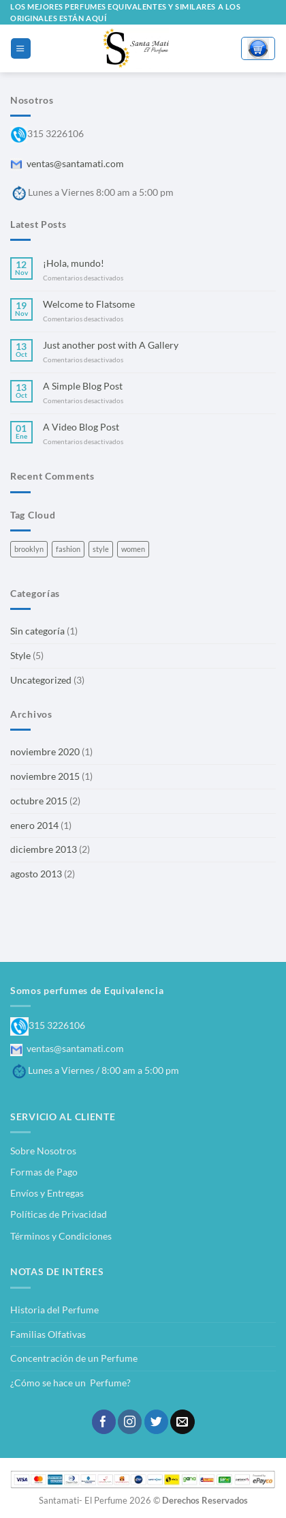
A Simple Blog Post (83, 386)
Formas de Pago (44, 1172)
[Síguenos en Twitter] (156, 1422)
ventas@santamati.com (67, 163)
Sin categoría (37, 631)
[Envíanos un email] (182, 1422)
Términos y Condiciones (61, 1236)
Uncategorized (41, 680)
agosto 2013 (36, 873)
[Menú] (20, 48)
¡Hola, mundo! (73, 263)
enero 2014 (34, 825)
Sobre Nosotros (43, 1150)
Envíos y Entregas (47, 1193)
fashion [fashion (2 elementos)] (68, 548)
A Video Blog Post (81, 427)
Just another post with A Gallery (110, 345)
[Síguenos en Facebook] (104, 1422)
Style (20, 655)
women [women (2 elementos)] (133, 548)
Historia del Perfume (54, 1309)
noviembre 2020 (45, 751)
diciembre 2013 (43, 849)
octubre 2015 (38, 800)
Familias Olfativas (48, 1334)
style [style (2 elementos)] (101, 548)
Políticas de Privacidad (58, 1214)
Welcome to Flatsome (89, 304)
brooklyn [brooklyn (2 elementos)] (29, 548)
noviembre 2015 (45, 776)
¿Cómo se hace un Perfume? (70, 1382)
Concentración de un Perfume (74, 1358)
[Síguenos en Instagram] (130, 1422)
